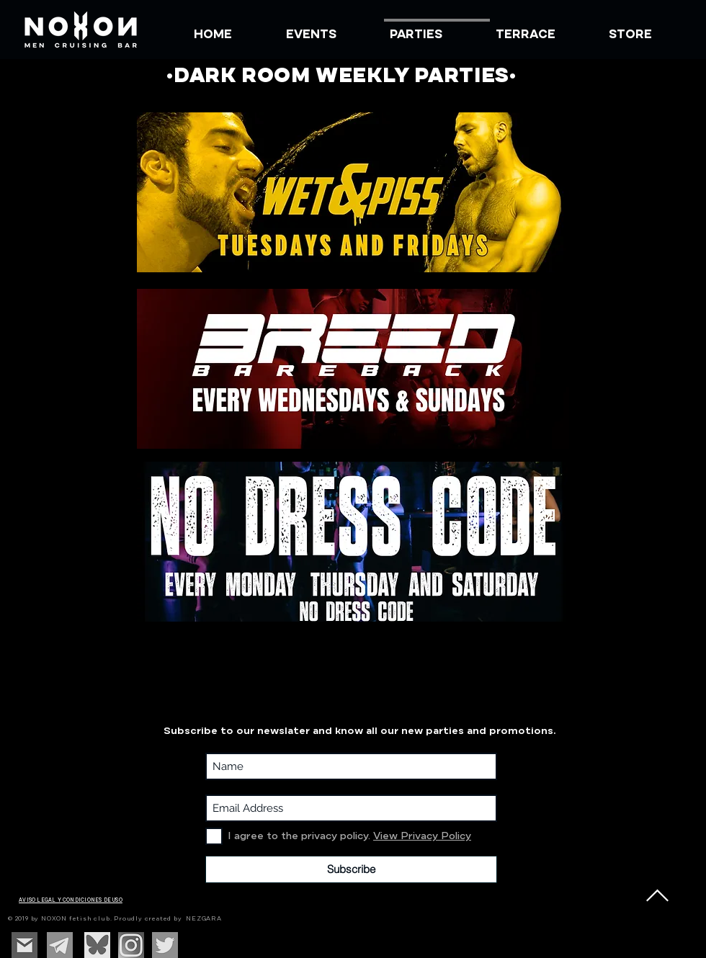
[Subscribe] (351, 869)
